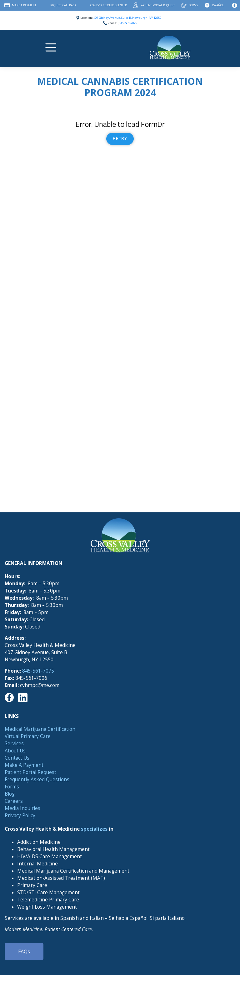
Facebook (234, 5)
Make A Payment (24, 5)
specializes (94, 829)
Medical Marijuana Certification (40, 729)
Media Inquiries (22, 808)
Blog (10, 794)
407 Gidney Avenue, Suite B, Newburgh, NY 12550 (127, 18)
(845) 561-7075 (127, 23)
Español (218, 5)
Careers (14, 801)
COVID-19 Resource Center (108, 5)
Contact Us (17, 758)
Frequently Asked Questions (37, 779)
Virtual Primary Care (28, 736)
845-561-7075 (38, 671)
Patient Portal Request (158, 5)
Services (14, 743)
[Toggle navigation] (52, 47)
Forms (193, 5)
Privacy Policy (20, 815)
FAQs (24, 951)
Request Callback (63, 5)
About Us (15, 750)
